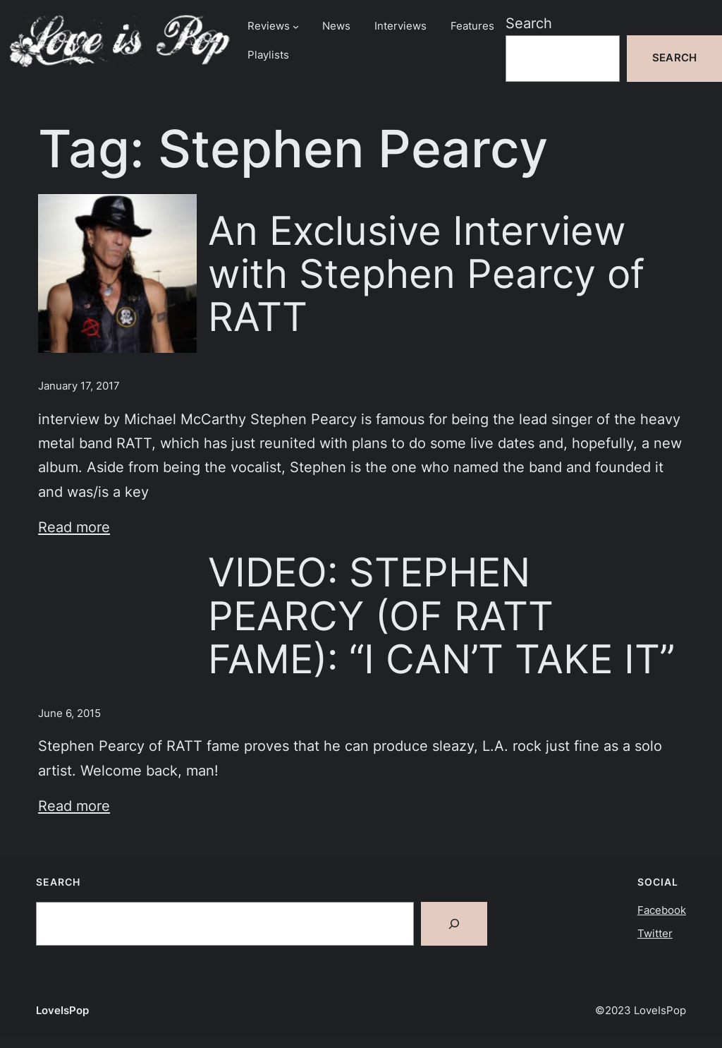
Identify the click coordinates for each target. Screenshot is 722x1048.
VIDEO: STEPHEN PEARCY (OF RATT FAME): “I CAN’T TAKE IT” (441, 615)
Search (529, 23)
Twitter (655, 933)
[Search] (454, 924)
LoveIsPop (62, 1010)
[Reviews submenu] (296, 26)
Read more (74, 527)
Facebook (661, 910)
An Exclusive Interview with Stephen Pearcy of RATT (426, 273)
